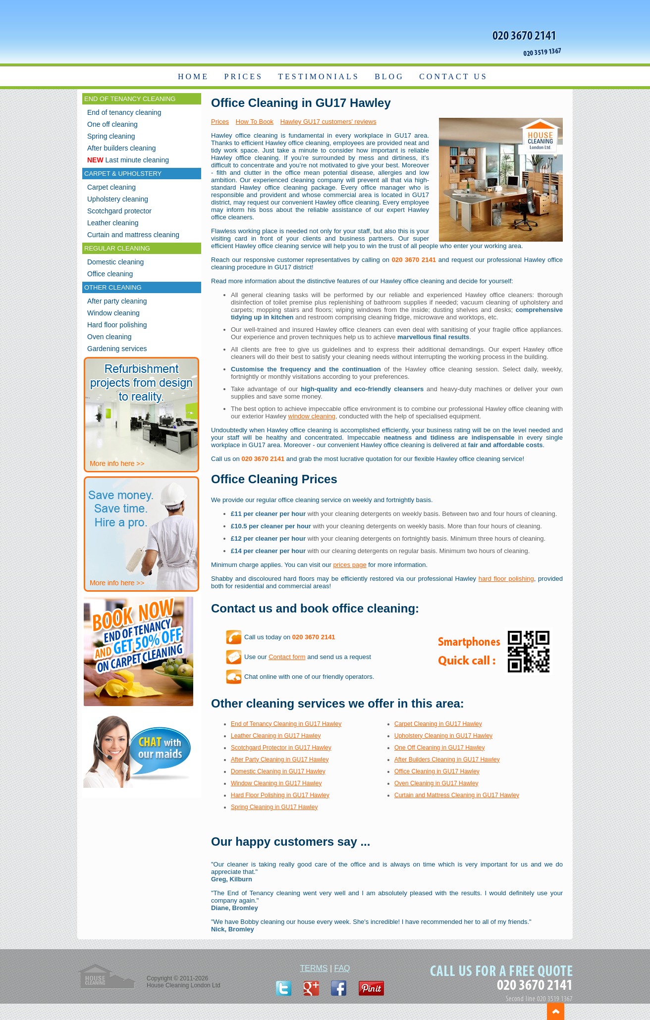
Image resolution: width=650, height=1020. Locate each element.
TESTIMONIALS (318, 76)
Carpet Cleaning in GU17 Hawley (438, 723)
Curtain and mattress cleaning (133, 235)
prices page (349, 564)
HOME (193, 76)
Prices (220, 121)
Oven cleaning (109, 337)
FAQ (342, 968)
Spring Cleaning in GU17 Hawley (274, 807)
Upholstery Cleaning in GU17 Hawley (443, 735)
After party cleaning (117, 301)
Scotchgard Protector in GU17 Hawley (281, 747)
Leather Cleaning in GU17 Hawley (276, 735)
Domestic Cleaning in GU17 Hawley (278, 771)
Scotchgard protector (119, 211)
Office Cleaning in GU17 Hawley (437, 771)
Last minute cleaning (128, 160)
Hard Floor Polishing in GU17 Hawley (280, 795)
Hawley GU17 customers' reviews (328, 121)
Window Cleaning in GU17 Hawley (276, 783)
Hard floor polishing (117, 325)
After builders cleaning (121, 148)
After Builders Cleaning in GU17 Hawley (447, 759)
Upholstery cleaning (117, 199)
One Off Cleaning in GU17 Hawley (439, 747)
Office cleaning (110, 274)
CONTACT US (453, 76)
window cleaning (311, 416)
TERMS (313, 968)
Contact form (287, 657)
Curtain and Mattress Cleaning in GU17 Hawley (456, 795)
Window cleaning (113, 313)
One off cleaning (112, 124)
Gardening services (117, 349)
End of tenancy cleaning (124, 112)
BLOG (389, 76)
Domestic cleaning (115, 262)
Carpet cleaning (111, 187)
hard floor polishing (506, 578)
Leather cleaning (113, 223)
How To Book (254, 121)
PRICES (243, 76)
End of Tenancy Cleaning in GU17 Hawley (286, 723)
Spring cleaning (111, 136)
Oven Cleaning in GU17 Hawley (436, 783)
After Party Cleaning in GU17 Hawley (279, 759)
